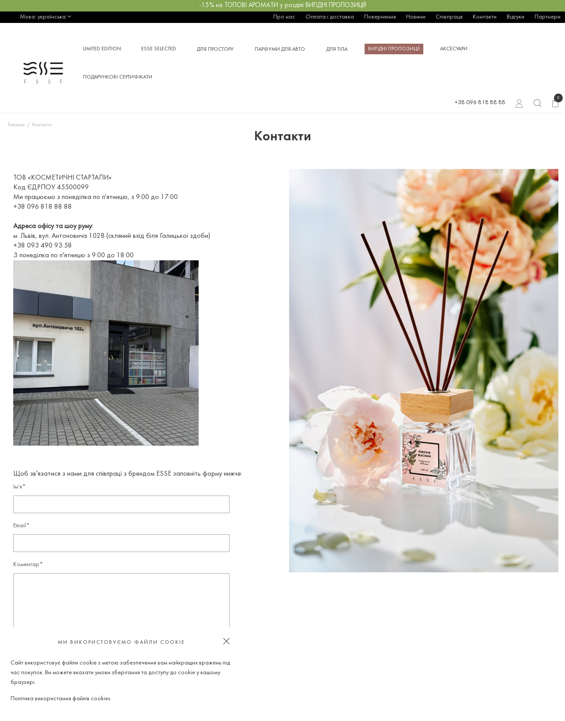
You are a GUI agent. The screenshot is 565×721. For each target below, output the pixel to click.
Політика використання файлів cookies (60, 699)
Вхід (519, 104)
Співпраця (449, 17)
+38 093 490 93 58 (42, 245)
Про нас (284, 17)
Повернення (380, 17)
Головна (16, 125)
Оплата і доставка (329, 17)
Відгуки (515, 17)
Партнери (548, 17)
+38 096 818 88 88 (480, 102)
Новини (416, 17)
